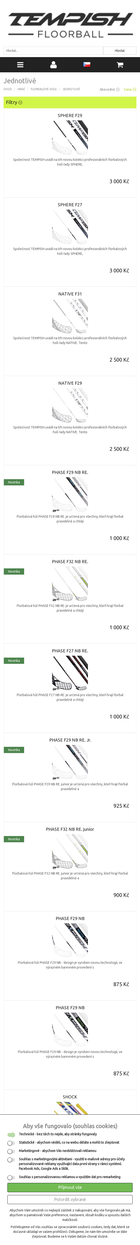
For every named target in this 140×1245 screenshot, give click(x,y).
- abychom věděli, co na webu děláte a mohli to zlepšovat (69, 1142)
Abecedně (109, 89)
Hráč (21, 89)
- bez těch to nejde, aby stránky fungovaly (58, 1134)
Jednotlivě (71, 89)
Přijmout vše (70, 1187)
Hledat (120, 51)
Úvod (8, 89)
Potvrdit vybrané (70, 1199)
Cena (130, 89)
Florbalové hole (44, 89)
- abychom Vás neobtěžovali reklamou (57, 1151)
